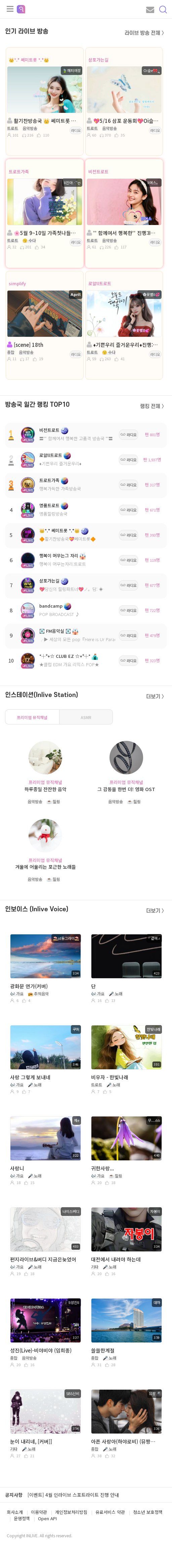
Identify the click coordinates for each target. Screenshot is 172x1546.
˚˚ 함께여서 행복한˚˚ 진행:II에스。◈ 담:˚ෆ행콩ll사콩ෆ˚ (123, 232)
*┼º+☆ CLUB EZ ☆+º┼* (64, 656)
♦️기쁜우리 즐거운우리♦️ (60, 463)
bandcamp (50, 606)
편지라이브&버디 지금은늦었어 (43, 1259)
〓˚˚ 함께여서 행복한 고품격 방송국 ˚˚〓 (76, 438)
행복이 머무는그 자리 (58, 555)
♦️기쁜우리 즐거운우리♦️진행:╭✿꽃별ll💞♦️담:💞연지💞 (123, 344)
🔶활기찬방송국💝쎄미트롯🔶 (67, 539)
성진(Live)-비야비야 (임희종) (41, 1350)
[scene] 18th (25, 344)
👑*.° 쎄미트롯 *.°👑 (29, 60)
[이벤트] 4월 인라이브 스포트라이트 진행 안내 (73, 1494)
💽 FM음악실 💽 (55, 631)
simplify (17, 283)
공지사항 (14, 1494)
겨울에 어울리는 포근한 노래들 (45, 866)
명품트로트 (49, 505)
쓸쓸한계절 (103, 1350)
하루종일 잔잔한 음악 (46, 789)
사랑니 (17, 1168)
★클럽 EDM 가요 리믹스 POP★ (69, 664)
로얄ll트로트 (99, 283)
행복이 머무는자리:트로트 (62, 564)
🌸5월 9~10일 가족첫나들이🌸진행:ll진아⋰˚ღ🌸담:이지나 (44, 232)
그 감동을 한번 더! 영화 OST (126, 789)
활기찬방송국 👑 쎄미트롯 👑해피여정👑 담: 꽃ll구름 (44, 120)
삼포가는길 (98, 60)
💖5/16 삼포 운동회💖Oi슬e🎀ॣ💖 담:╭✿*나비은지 (123, 120)
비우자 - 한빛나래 (109, 1077)
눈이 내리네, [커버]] (31, 1441)
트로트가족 (19, 171)
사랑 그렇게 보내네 (30, 1077)
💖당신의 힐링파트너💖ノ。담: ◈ (71, 589)
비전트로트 (98, 171)
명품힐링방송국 (53, 514)
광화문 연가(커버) (29, 986)
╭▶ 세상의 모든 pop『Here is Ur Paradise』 (83, 639)
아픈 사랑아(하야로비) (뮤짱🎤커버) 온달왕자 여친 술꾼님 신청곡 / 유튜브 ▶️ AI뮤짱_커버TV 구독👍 (126, 1441)
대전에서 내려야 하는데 (116, 1259)
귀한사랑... (102, 1168)
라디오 (76, 130)
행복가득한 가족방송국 (60, 488)
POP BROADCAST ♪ (59, 614)
